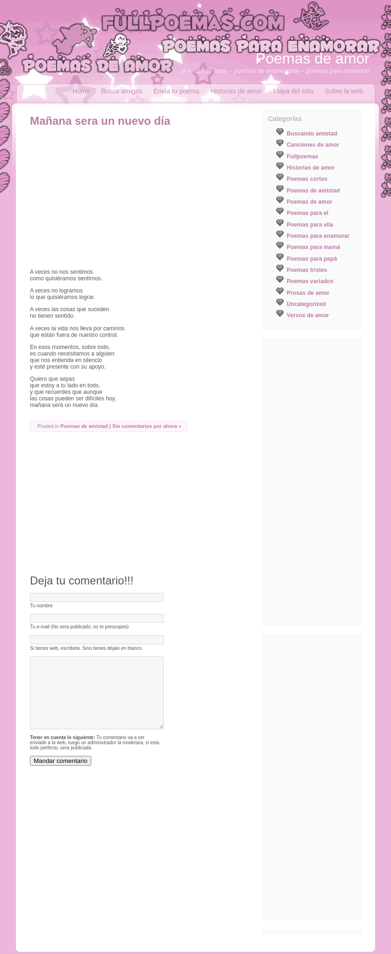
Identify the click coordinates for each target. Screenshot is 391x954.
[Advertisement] (108, 197)
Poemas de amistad (84, 426)
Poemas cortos (307, 179)
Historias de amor (236, 91)
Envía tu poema (176, 91)
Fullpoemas (303, 156)
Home (81, 91)
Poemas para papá (312, 259)
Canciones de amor (313, 145)
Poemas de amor (312, 58)
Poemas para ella (310, 224)
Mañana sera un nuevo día (100, 120)
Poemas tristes (307, 270)
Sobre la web (344, 91)
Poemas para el (307, 213)
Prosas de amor (308, 293)
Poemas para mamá (313, 247)
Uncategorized (306, 304)
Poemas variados (310, 281)
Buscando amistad (312, 133)
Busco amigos (121, 91)
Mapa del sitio (293, 91)
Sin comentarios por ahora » (146, 426)
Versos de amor (308, 315)
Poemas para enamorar (318, 236)
